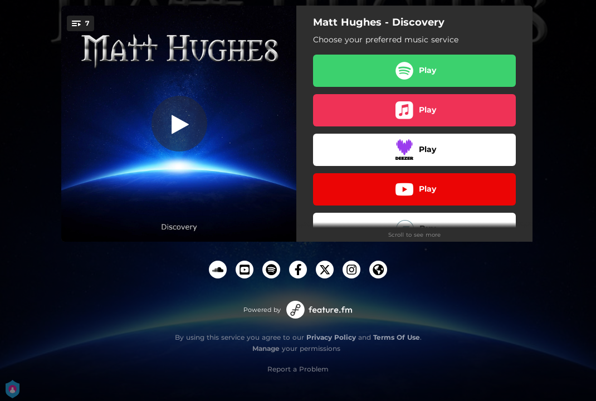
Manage (266, 348)
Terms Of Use (396, 337)
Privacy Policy (331, 337)
